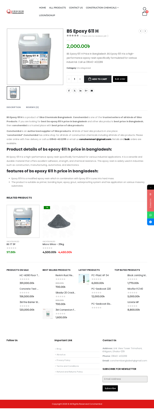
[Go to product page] (23, 221)
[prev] (141, 31)
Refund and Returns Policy (70, 373)
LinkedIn (80, 90)
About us (61, 356)
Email (91, 90)
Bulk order (120, 78)
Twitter (74, 90)
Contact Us (76, 7)
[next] (145, 31)
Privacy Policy (63, 361)
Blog (59, 350)
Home (42, 7)
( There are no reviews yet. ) (94, 35)
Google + (86, 90)
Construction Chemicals (101, 7)
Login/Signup (47, 15)
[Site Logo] (21, 11)
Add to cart (99, 79)
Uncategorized (84, 68)
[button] (145, 9)
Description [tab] (14, 107)
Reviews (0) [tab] (32, 107)
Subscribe (110, 390)
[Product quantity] (74, 79)
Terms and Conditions (68, 367)
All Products (57, 7)
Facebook (69, 90)
